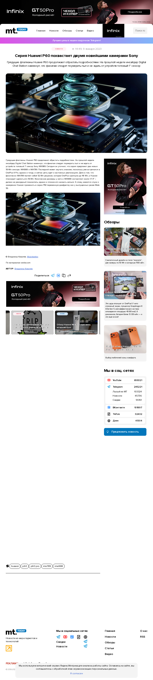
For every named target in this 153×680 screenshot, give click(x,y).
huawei (15, 566)
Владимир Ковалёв (24, 268)
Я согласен (76, 673)
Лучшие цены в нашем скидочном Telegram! (76, 40)
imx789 (47, 566)
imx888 (59, 566)
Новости (59, 49)
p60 (24, 566)
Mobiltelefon (32, 256)
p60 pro (35, 566)
